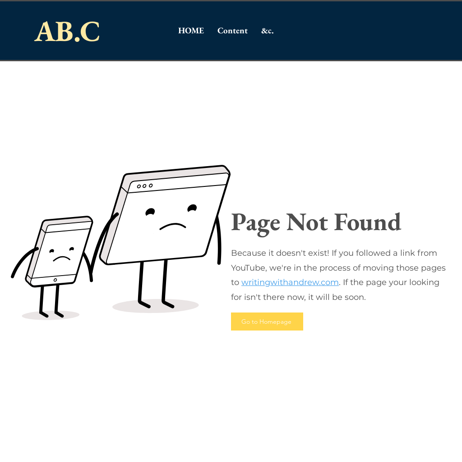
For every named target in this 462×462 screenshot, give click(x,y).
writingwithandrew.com (290, 282)
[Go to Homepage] (267, 322)
